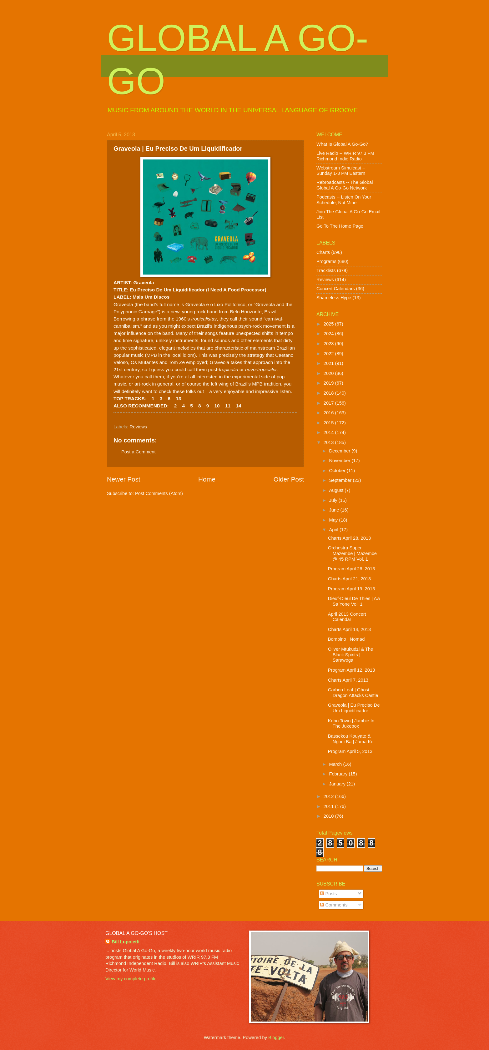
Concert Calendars (335, 288)
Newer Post (123, 479)
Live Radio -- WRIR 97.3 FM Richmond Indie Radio (345, 156)
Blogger (276, 1037)
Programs (326, 261)
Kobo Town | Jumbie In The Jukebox (351, 723)
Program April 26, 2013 (351, 568)
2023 (329, 343)
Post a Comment (138, 451)
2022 (329, 353)
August (337, 490)
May (334, 519)
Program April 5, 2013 (350, 751)
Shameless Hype (333, 297)
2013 (329, 442)
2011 (329, 806)
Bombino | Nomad (346, 639)
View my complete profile (130, 978)
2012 (329, 796)
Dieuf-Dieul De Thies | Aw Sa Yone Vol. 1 (354, 601)
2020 (329, 373)
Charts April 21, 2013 (349, 578)
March (336, 764)
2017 (329, 403)
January (337, 783)
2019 (329, 383)
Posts (328, 893)
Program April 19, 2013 (351, 588)
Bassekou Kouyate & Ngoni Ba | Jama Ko (351, 739)
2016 (329, 412)
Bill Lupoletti (125, 941)
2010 (329, 816)
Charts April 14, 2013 (349, 629)
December (340, 450)
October (337, 470)
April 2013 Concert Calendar (347, 617)
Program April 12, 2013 (351, 670)
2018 (329, 393)
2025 (329, 323)
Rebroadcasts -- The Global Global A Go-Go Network (344, 185)
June (334, 509)
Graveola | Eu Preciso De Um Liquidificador (354, 708)
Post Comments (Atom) (159, 493)
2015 (329, 422)
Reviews (138, 426)
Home (206, 479)
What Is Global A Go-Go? (342, 144)
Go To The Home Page (339, 226)
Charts (323, 252)
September (341, 480)
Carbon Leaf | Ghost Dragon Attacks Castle (353, 692)
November (340, 460)
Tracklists (326, 270)
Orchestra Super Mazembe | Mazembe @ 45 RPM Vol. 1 (352, 553)
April (334, 529)
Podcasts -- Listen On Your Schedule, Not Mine (343, 199)
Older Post (289, 479)
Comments (333, 904)
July (333, 500)
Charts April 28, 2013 (349, 538)
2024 (329, 333)
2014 (329, 432)
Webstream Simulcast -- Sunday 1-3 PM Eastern (340, 170)
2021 (329, 363)
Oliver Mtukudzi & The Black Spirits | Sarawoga (350, 655)
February (339, 773)
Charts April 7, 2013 (348, 680)
